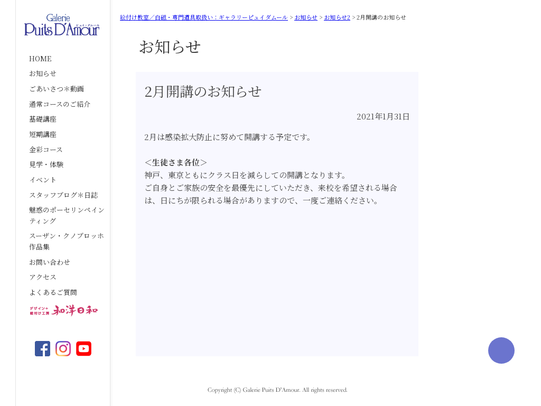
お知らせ (43, 73)
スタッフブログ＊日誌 (63, 195)
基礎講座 (43, 119)
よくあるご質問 (53, 292)
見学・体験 (46, 164)
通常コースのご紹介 (59, 104)
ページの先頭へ (501, 350)
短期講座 (43, 134)
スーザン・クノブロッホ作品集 (66, 241)
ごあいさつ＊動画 (56, 89)
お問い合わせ (49, 262)
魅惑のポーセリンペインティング (67, 215)
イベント (43, 179)
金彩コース (46, 149)
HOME (40, 58)
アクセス (43, 277)
